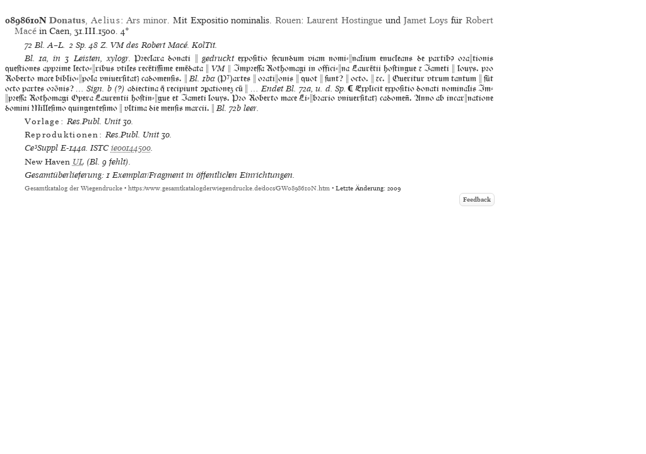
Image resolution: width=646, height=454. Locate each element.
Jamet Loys (426, 20)
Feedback (477, 199)
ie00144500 (131, 148)
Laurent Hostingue (344, 20)
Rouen (288, 20)
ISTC (99, 148)
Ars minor (146, 20)
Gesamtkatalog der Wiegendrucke (73, 188)
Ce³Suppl (41, 148)
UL (78, 161)
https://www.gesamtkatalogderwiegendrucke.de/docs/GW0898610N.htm (229, 188)
